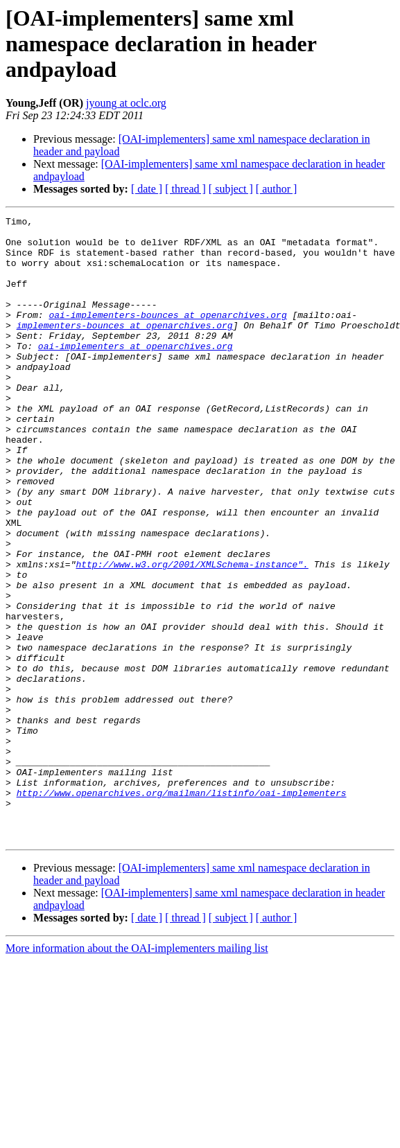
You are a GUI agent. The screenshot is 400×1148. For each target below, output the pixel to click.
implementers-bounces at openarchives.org (125, 348)
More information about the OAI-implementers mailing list (137, 1073)
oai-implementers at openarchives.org (135, 373)
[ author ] (276, 189)
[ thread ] (185, 189)
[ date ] (146, 189)
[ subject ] (231, 189)
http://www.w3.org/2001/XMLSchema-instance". (192, 634)
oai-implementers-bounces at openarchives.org (167, 335)
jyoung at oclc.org (126, 103)
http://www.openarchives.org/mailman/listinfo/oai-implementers (182, 909)
